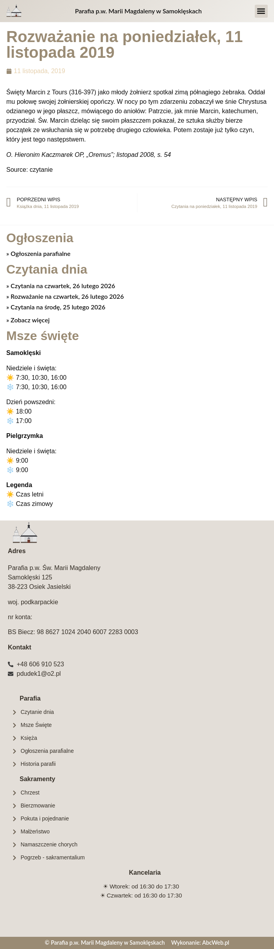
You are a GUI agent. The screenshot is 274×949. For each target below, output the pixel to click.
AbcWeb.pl (215, 942)
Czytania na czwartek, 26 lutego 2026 (62, 285)
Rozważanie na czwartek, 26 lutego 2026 (66, 296)
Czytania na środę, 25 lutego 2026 (57, 307)
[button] (261, 11)
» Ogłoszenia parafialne (38, 253)
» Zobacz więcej (27, 320)
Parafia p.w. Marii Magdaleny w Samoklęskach (138, 11)
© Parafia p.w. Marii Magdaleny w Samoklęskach (105, 942)
